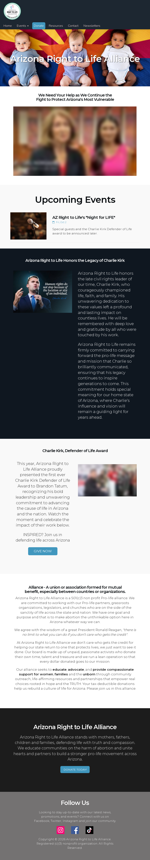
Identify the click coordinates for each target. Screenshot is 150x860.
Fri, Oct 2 (59, 222)
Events (23, 26)
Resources (56, 26)
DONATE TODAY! (75, 769)
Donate (39, 26)
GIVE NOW (43, 551)
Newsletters (91, 26)
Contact (73, 26)
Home (8, 26)
